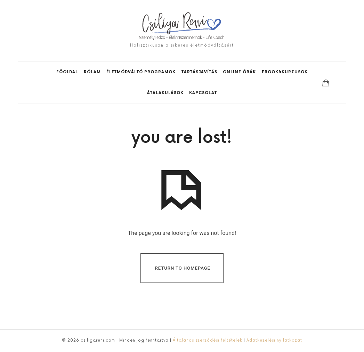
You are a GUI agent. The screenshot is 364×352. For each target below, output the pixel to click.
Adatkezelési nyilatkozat (274, 340)
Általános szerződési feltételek (206, 340)
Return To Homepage (182, 267)
